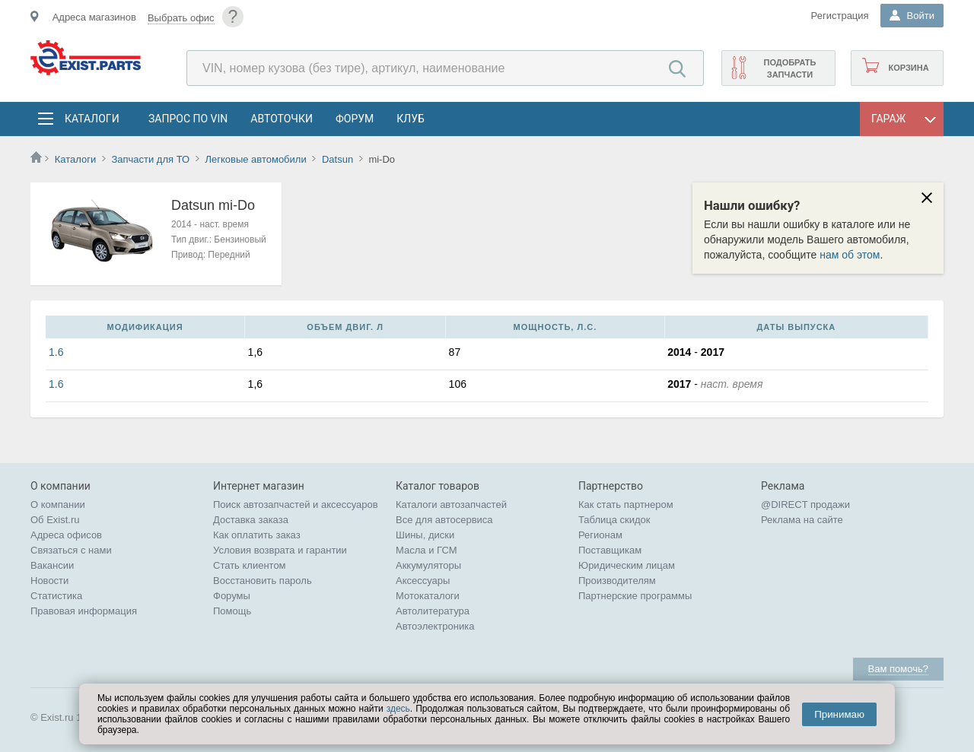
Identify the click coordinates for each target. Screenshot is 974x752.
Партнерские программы (635, 595)
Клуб (410, 119)
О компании (57, 504)
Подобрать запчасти (789, 68)
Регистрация (840, 15)
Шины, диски (425, 535)
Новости (49, 580)
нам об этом (850, 255)
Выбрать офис (181, 18)
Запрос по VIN (188, 119)
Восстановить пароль (262, 580)
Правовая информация (83, 611)
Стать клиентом (249, 565)
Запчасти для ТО (150, 159)
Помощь (232, 611)
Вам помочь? (898, 668)
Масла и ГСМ (426, 550)
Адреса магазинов (94, 17)
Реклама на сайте (802, 519)
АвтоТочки (281, 119)
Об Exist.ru (55, 519)
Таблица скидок (614, 519)
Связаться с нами (71, 550)
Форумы (231, 595)
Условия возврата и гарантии (280, 550)
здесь (398, 708)
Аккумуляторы (428, 565)
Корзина (908, 67)
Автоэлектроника (435, 626)
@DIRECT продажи (805, 504)
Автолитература (432, 611)
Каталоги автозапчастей (451, 504)
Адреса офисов (66, 535)
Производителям (617, 580)
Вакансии (52, 565)
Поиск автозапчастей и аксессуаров (295, 504)
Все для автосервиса (444, 519)
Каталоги (91, 119)
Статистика (56, 595)
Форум (355, 119)
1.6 (56, 352)
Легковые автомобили (255, 159)
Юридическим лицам (626, 565)
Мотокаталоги (428, 595)
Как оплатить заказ (257, 535)
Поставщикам (609, 550)
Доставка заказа (250, 519)
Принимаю (839, 714)
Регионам (600, 535)
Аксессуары (423, 580)
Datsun (337, 159)
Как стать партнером (625, 504)
